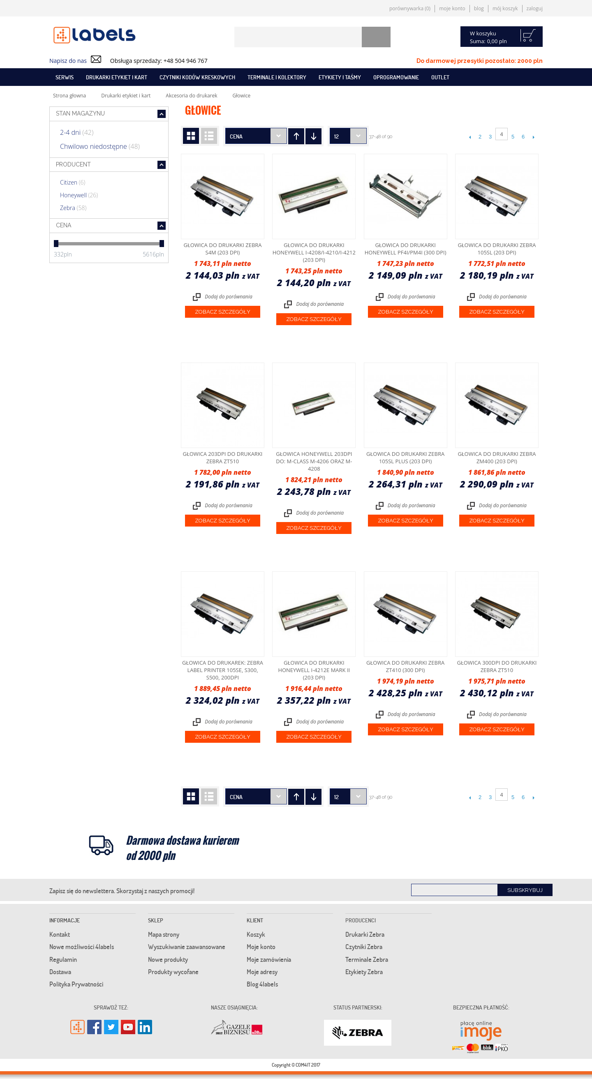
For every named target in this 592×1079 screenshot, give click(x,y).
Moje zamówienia (269, 959)
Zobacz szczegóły (222, 312)
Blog (479, 8)
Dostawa (60, 972)
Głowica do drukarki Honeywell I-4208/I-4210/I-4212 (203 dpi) (314, 252)
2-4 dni (76, 132)
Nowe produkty (168, 959)
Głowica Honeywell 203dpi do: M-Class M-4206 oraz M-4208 (314, 461)
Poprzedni (470, 137)
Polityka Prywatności (76, 984)
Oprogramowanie (396, 77)
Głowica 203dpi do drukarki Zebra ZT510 (223, 457)
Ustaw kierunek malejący (296, 136)
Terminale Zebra (366, 959)
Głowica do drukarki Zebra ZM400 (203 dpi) (497, 457)
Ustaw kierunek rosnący (313, 136)
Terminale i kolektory (276, 77)
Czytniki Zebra (363, 947)
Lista (209, 136)
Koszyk (256, 934)
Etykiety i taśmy (340, 77)
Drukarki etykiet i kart (116, 77)
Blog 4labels (262, 984)
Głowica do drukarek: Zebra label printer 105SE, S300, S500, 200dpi (222, 670)
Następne (533, 137)
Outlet (440, 77)
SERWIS (65, 77)
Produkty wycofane (173, 972)
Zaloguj (535, 8)
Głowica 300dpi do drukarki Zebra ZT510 (496, 666)
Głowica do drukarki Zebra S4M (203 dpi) (222, 248)
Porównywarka (409, 8)
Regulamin (63, 959)
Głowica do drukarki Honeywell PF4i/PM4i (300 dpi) (405, 248)
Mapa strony (163, 934)
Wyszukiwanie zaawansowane (186, 947)
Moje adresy (262, 972)
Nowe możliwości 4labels (81, 947)
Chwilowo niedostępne (100, 146)
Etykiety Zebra (364, 972)
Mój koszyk (505, 8)
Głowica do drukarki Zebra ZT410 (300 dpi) (405, 666)
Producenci (360, 920)
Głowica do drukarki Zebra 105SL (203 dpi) (497, 248)
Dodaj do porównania (228, 296)
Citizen (72, 182)
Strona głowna (69, 95)
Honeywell (79, 195)
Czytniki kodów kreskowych (197, 77)
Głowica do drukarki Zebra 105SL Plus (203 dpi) (405, 457)
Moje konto (452, 8)
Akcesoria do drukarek (191, 95)
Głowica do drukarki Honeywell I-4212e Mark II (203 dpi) (314, 670)
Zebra (73, 208)
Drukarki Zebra (364, 934)
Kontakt (59, 934)
